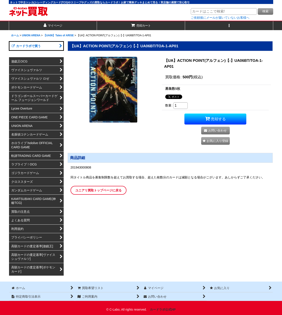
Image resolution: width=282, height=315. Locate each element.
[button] (229, 25)
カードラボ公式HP (163, 309)
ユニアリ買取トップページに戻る (98, 190)
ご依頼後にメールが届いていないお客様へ (220, 17)
